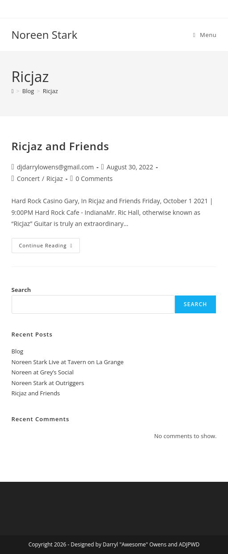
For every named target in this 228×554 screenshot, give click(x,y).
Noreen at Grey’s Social (43, 372)
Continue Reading (49, 243)
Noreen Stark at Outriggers (48, 383)
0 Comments (94, 178)
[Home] (13, 91)
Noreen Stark (45, 34)
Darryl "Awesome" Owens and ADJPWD (151, 544)
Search (21, 290)
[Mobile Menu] (205, 35)
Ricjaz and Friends (60, 146)
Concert (28, 178)
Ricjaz (50, 91)
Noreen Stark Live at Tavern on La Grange (68, 362)
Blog (18, 351)
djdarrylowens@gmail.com (55, 167)
